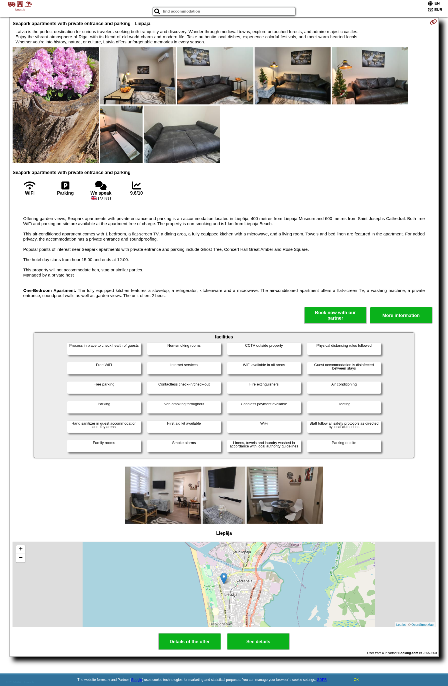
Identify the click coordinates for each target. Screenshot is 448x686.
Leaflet (401, 624)
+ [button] (21, 549)
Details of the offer (190, 641)
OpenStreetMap (422, 624)
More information (401, 315)
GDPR (322, 680)
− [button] (21, 558)
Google (136, 680)
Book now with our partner (335, 315)
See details (258, 641)
